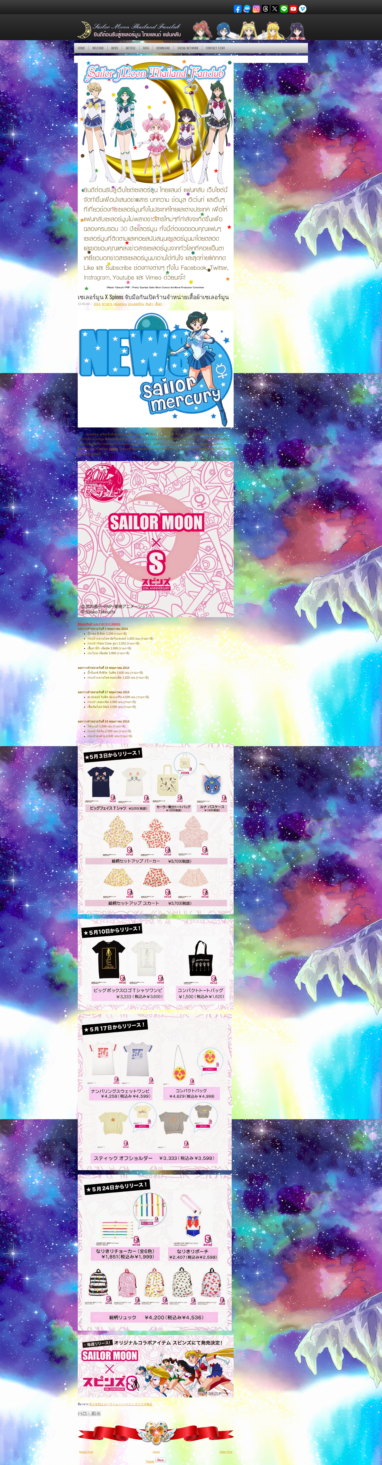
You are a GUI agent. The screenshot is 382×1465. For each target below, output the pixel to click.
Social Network (187, 48)
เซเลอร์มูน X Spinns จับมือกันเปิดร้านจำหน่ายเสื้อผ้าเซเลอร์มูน (153, 296)
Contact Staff (215, 48)
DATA (146, 48)
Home (81, 48)
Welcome (98, 48)
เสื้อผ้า (158, 304)
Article (130, 48)
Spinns (113, 449)
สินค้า (149, 304)
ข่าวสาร (107, 304)
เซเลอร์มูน (120, 304)
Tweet (150, 1461)
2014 (97, 304)
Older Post (226, 1451)
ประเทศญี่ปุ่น (136, 304)
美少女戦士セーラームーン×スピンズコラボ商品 (120, 1404)
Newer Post (86, 1451)
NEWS (114, 48)
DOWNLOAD (163, 48)
